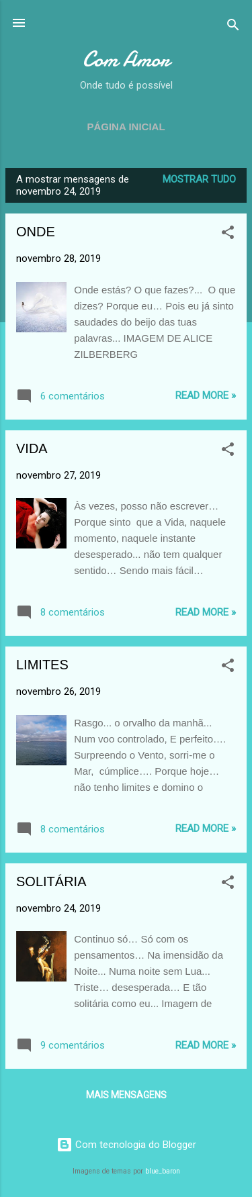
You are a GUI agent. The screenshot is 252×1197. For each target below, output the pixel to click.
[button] (228, 234)
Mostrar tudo (199, 179)
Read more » (205, 395)
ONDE (35, 231)
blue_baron (162, 1171)
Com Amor (126, 59)
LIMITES (42, 664)
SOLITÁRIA (51, 881)
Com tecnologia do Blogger (126, 1145)
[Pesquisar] (233, 27)
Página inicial (126, 126)
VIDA (32, 448)
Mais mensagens (126, 1095)
